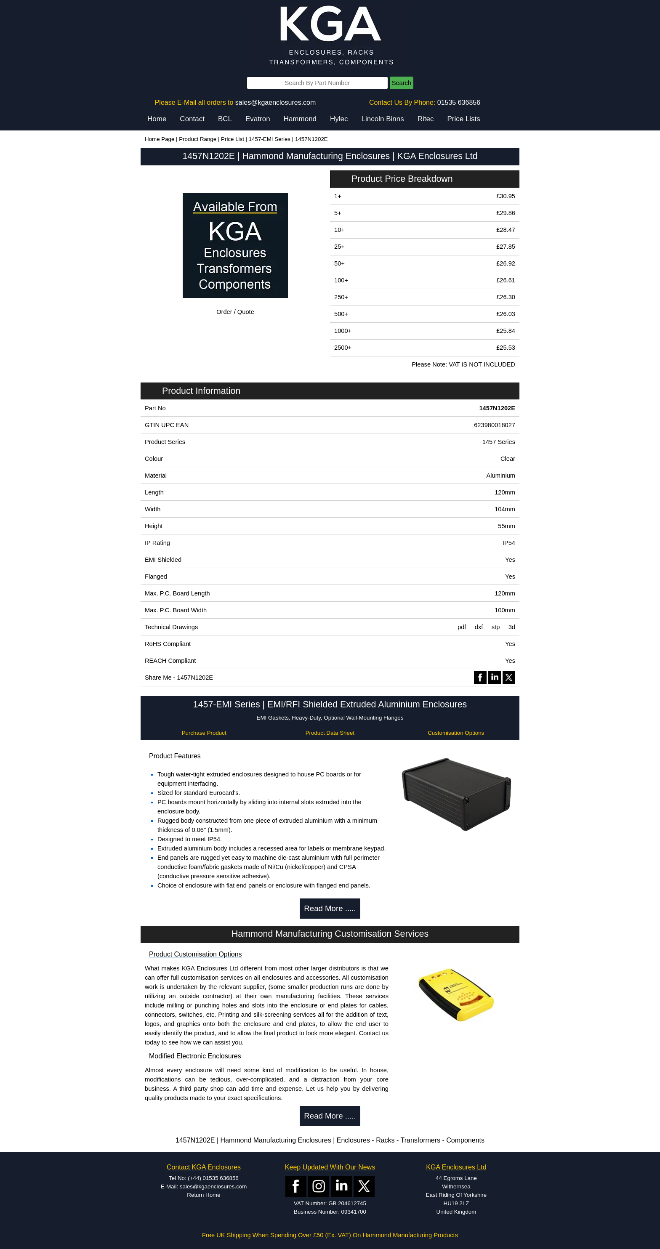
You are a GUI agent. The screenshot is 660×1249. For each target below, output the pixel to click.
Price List (232, 139)
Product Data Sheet (330, 733)
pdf (462, 627)
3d (511, 627)
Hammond (300, 119)
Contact (192, 119)
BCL (225, 119)
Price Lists (463, 119)
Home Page (159, 139)
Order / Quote (235, 311)
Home (156, 119)
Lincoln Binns (383, 119)
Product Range (197, 139)
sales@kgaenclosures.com (275, 102)
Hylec (339, 119)
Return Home (203, 1195)
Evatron (257, 119)
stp (496, 627)
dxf (479, 627)
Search (401, 83)
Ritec (426, 119)
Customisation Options (456, 733)
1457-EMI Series (269, 139)
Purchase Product (204, 733)
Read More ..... (330, 908)
